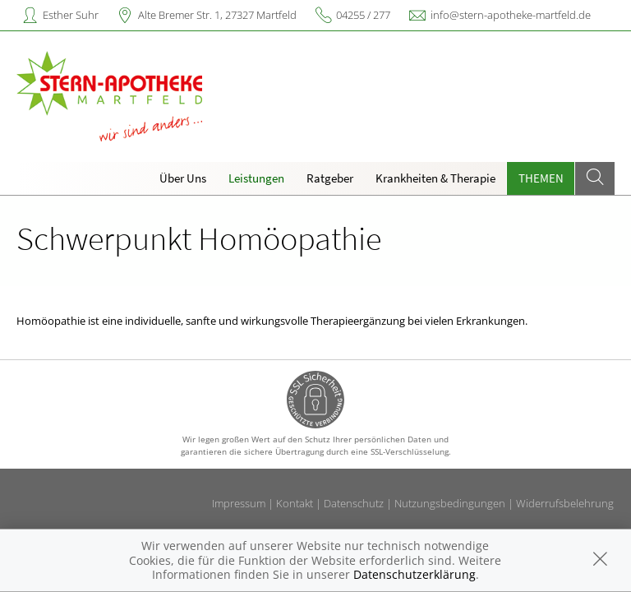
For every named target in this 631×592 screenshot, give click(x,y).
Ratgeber (329, 178)
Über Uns (182, 178)
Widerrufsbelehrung (565, 503)
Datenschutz (354, 503)
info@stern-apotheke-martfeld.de (511, 14)
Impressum (238, 503)
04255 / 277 (363, 14)
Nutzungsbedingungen (449, 503)
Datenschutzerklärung (414, 574)
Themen (541, 178)
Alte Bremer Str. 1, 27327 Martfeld (217, 14)
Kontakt (294, 503)
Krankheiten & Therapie (435, 178)
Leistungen (256, 178)
